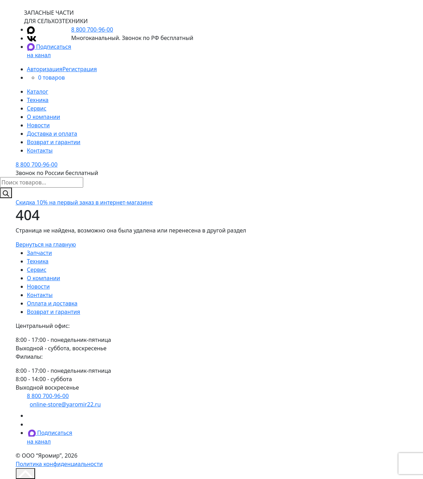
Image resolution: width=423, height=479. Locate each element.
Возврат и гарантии (54, 142)
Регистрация (79, 69)
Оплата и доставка (52, 303)
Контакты (40, 150)
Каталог (37, 91)
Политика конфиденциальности (59, 464)
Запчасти (39, 253)
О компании (43, 117)
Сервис (37, 108)
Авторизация (44, 69)
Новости (38, 125)
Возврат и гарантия (53, 312)
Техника (38, 100)
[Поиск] (6, 193)
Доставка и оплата (52, 133)
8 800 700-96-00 (92, 29)
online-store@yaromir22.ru (65, 404)
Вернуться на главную (46, 244)
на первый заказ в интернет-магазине (84, 202)
